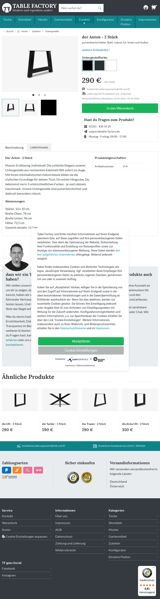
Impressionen (147, 19)
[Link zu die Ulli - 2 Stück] (20, 401)
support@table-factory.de (104, 131)
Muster (43, 19)
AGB (58, 529)
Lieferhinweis (39, 147)
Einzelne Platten (126, 22)
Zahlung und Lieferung (70, 543)
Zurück (10, 31)
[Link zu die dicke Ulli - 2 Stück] (140, 401)
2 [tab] (40, 96)
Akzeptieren (81, 341)
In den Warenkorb (120, 108)
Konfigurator (105, 19)
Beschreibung (14, 147)
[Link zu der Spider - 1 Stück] (60, 401)
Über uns (61, 516)
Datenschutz (63, 536)
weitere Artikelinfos (96, 50)
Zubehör (84, 19)
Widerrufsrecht (65, 550)
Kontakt (7, 516)
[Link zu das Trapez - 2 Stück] (100, 401)
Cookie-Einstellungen (81, 350)
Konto (6, 529)
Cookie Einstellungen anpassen (24, 536)
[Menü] (153, 568)
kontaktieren (14, 344)
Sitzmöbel (24, 19)
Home (24, 31)
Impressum (62, 523)
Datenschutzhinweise (73, 328)
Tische (7, 19)
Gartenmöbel (63, 19)
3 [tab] (46, 96)
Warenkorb (9, 523)
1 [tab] (34, 96)
